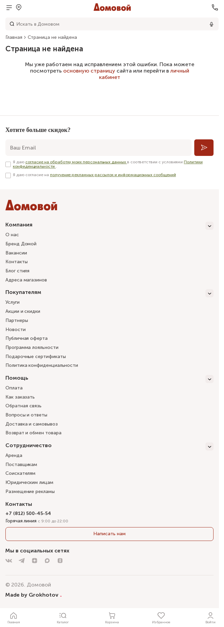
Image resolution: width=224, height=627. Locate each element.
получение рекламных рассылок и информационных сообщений (113, 174)
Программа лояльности (31, 347)
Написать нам (109, 534)
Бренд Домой (20, 244)
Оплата (14, 388)
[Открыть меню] (9, 7)
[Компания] (109, 226)
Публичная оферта (26, 338)
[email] (98, 147)
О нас (12, 235)
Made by (33, 594)
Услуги (12, 302)
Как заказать (20, 397)
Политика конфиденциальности (41, 365)
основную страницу (89, 70)
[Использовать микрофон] (211, 24)
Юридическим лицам (29, 482)
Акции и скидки (22, 311)
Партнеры (16, 320)
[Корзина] (112, 617)
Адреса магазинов (26, 280)
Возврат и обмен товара (33, 433)
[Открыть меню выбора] (18, 7)
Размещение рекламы (30, 491)
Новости (15, 329)
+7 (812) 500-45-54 (28, 513)
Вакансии (16, 253)
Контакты (16, 262)
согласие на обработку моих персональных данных (76, 162)
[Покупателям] (109, 293)
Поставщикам (21, 464)
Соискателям (20, 473)
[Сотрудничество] (109, 446)
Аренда (13, 455)
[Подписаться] (204, 147)
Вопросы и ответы (26, 415)
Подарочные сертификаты (35, 356)
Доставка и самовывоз (31, 424)
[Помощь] (109, 379)
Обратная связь (23, 406)
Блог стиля (17, 271)
